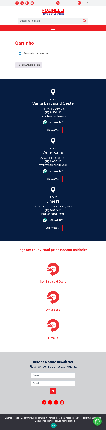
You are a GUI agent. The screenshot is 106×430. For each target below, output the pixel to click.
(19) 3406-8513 (53, 161)
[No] (102, 422)
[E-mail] (53, 383)
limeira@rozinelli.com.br (53, 213)
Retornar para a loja (29, 65)
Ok (53, 391)
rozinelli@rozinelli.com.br (53, 116)
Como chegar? (53, 130)
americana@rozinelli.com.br (53, 165)
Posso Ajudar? (53, 122)
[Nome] (53, 375)
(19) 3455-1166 (53, 112)
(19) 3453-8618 (53, 210)
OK (53, 425)
